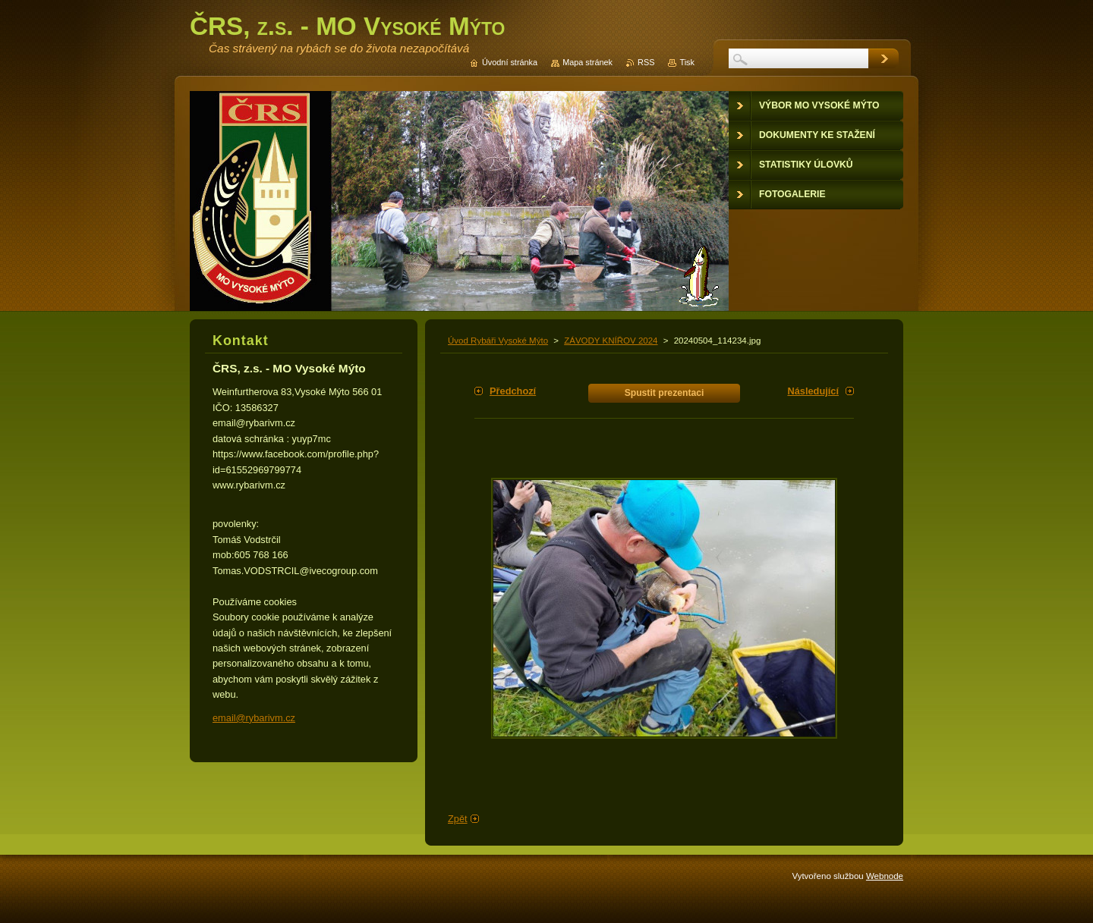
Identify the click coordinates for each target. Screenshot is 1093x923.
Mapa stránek (587, 62)
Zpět (458, 818)
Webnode (884, 876)
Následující (813, 391)
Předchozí (513, 391)
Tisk (687, 62)
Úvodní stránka (509, 62)
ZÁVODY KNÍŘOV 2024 (610, 340)
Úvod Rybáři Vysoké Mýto (498, 340)
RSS (646, 62)
